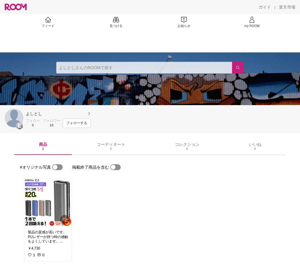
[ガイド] (265, 7)
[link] (48, 203)
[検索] (238, 67)
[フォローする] (77, 123)
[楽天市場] (287, 7)
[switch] (57, 167)
